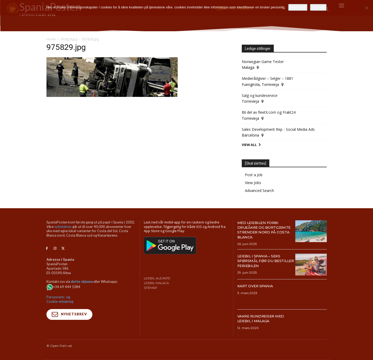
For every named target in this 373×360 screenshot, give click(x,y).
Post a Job (253, 174)
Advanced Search (259, 190)
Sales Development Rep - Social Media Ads (278, 129)
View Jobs (253, 182)
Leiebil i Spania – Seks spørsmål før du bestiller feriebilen (262, 260)
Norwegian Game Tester (263, 61)
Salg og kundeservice (259, 95)
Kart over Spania (258, 285)
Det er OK (298, 7)
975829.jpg (69, 39)
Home (51, 39)
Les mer (318, 7)
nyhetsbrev (63, 227)
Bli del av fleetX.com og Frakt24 (269, 112)
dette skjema (82, 281)
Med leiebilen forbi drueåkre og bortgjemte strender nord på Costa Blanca (264, 229)
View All (249, 145)
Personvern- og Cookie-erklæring (59, 299)
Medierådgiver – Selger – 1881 (267, 78)
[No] (366, 8)
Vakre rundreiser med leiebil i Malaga (264, 318)
